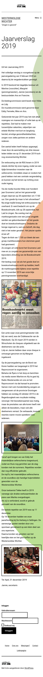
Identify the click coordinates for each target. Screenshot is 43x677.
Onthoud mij (8, 626)
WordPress (28, 668)
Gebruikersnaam (8, 610)
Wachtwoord (7, 621)
